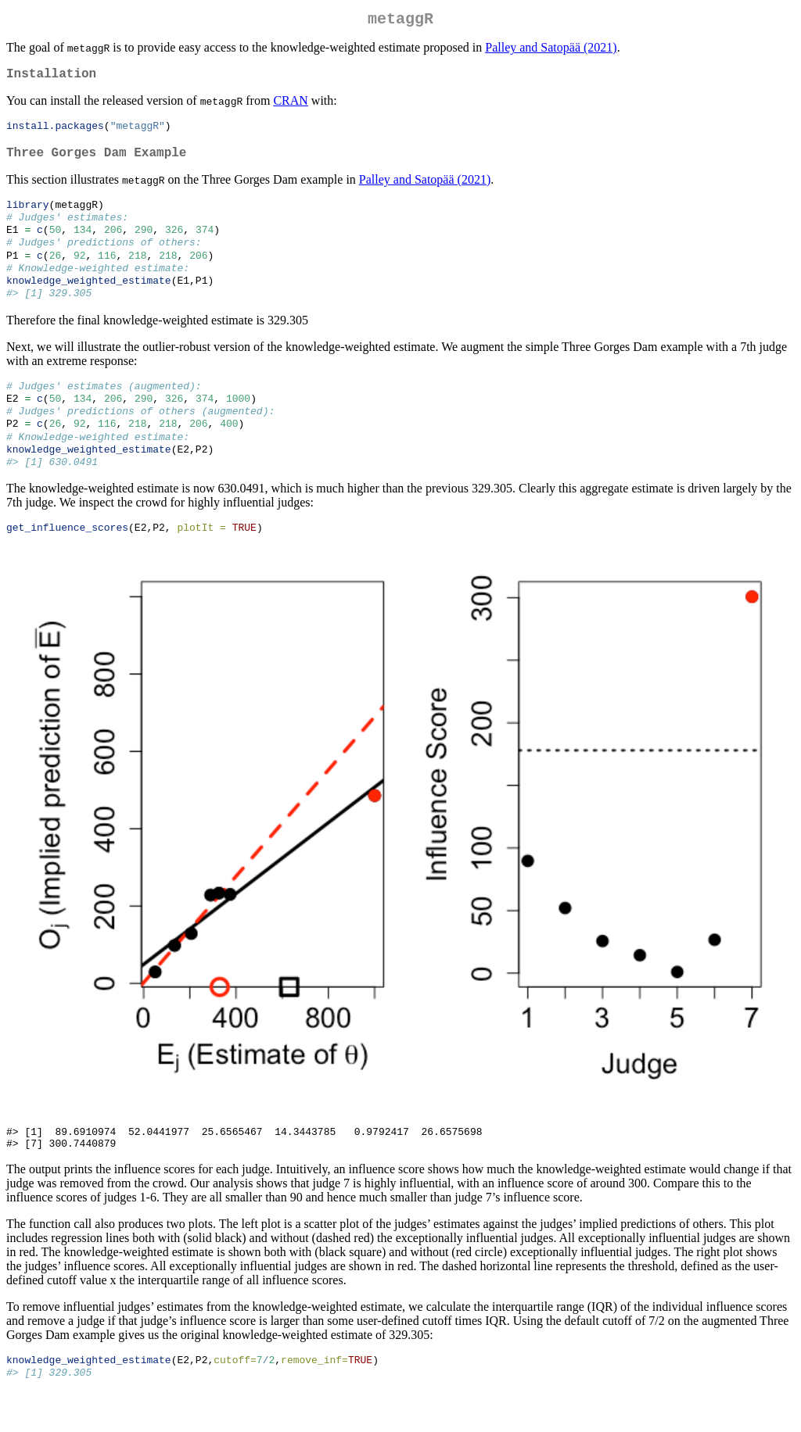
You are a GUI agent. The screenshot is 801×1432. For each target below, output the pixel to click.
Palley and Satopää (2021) (550, 50)
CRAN (290, 106)
